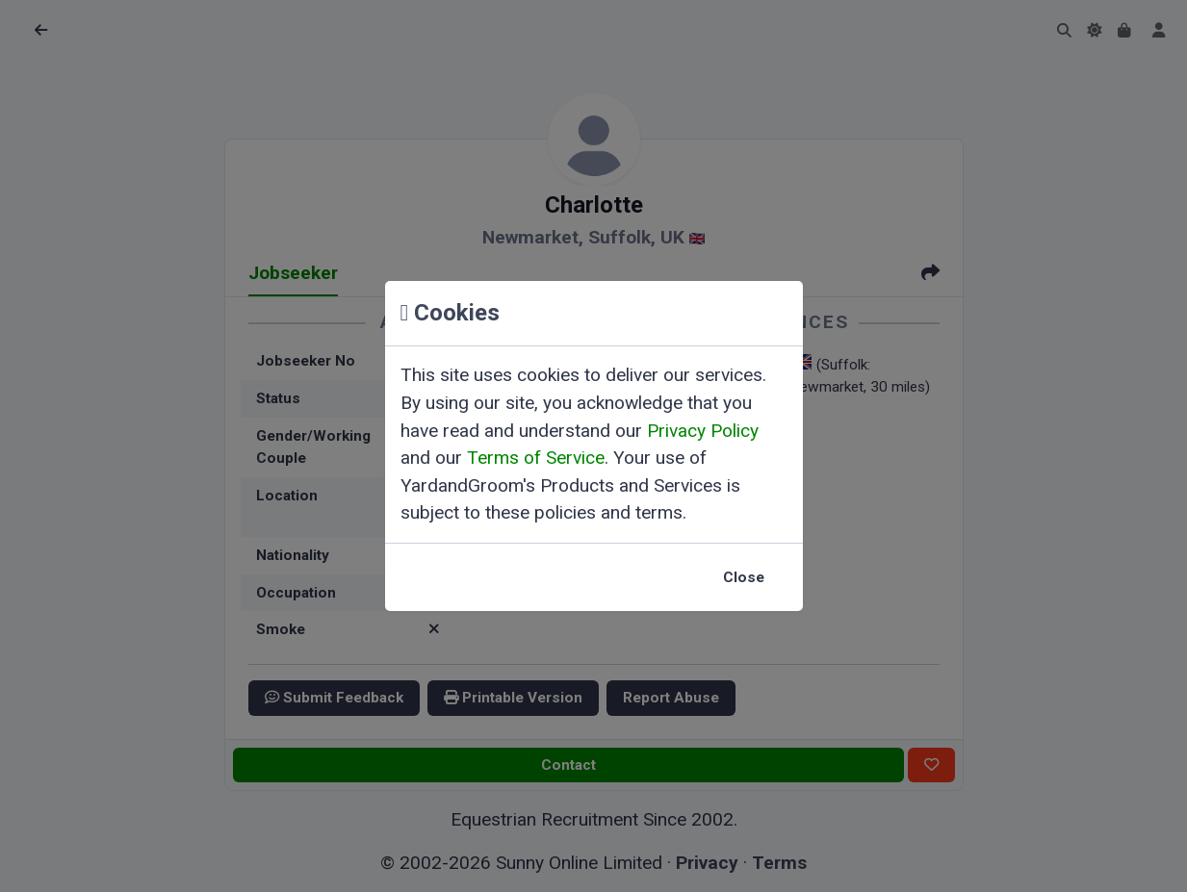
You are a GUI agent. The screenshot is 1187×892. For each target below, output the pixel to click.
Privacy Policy (703, 431)
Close (743, 577)
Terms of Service (536, 457)
